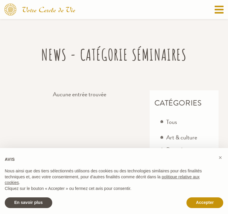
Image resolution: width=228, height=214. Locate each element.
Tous (171, 122)
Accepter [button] (205, 202)
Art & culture (181, 137)
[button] (220, 157)
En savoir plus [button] (28, 202)
